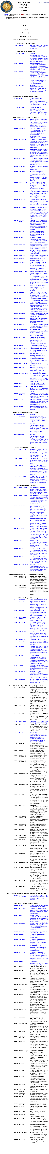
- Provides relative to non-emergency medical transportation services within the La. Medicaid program (39, 369)
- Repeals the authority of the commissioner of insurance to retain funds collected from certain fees (39, 918)
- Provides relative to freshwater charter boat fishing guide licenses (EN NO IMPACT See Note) (39, 402)
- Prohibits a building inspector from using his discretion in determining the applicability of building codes (39, 246)
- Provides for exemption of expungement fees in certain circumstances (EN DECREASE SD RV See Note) (38, 1079)
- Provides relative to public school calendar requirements (39, 168)
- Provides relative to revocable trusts (38, 1090)
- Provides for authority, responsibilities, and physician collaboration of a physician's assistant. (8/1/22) (38, 613)
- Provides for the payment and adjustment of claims (39, 346)
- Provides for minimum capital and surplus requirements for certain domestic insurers (39, 980)
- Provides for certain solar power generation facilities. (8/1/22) (38, 864)
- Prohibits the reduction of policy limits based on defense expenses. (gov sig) (39, 642)
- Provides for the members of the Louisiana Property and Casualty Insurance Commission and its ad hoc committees (39, 926)
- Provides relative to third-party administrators (38, 936)
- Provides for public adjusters (39, 360)
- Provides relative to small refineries (39, 986)
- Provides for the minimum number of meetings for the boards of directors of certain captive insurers (39, 911)
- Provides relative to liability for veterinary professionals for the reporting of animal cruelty (38, 1135)
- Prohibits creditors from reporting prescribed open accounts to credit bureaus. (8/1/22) (38, 841)
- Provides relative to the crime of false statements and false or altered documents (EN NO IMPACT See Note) (39, 1066)
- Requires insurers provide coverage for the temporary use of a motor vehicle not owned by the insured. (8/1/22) (39, 716)
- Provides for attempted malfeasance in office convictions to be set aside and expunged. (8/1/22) (39, 819)
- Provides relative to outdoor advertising (38, 384)
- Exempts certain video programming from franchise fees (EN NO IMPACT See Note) (39, 1005)
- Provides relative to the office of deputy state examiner (39, 326)
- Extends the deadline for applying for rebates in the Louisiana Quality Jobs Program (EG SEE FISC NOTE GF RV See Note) (39, 997)
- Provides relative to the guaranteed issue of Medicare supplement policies (38, 942)
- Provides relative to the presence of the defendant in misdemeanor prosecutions (39, 1099)
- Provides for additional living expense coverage (39, 314)
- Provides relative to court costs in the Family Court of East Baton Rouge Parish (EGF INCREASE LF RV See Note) (39, 559)
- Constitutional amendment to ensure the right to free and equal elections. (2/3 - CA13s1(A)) (39, 746)
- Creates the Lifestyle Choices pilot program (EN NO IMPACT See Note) (38, 240)
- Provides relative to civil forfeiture (39, 299)
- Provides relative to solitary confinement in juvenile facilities (38, 288)
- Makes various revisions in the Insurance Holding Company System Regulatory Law (39, 963)
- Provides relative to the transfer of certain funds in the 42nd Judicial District (39, 1033)
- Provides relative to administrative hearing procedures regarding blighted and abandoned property (39, 294)
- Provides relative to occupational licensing (39, 407)
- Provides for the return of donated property (38, 1103)
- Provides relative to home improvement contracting (38, 355)
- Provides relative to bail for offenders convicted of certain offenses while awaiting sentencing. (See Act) (38, 708)
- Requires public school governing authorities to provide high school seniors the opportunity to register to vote (39, 202)
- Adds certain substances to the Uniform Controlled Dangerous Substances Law (39, 1121)
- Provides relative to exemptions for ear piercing (39, 905)
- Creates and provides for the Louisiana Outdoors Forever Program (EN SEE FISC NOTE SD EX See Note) (39, 1012)
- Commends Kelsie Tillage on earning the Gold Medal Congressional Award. (38, 81)
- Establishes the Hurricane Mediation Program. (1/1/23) (37, 751)
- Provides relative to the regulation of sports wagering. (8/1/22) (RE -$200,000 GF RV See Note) (39, 461)
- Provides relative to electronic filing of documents (39, 1086)
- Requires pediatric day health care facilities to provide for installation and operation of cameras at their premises (39, 195)
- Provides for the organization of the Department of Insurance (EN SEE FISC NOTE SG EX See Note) (39, 973)
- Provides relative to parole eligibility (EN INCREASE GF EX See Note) (39, 252)
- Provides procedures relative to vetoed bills (38, 350)
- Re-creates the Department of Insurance (38, 931)
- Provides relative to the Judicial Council (39, 256)
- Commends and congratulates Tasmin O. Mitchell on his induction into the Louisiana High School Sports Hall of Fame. (39, 74)
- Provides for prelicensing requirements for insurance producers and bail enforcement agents (38, 948)
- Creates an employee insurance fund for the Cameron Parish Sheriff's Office (38, 1053)
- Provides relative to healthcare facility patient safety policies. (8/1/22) (38, 888)
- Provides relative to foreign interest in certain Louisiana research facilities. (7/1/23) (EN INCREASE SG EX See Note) (39, 479)
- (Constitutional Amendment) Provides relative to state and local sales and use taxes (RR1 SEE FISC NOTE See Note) (39, 567)
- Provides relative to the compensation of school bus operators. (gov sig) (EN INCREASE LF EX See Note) (38, 700)
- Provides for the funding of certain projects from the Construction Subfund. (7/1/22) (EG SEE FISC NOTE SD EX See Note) (39, 727)
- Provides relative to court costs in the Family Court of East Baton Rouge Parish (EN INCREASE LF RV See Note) (39, 551)
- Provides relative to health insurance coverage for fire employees (37, 233)
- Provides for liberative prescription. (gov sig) (39, 722)
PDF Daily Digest (44, 2)
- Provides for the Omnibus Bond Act (39, 967)
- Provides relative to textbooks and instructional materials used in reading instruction (39, 320)
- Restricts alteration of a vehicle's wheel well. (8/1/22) (39, 46)
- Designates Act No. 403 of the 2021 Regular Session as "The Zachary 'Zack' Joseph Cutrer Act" (39, 1072)
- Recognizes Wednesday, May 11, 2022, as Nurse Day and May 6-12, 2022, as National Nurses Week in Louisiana (39, 418)
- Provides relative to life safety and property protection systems (39, 389)
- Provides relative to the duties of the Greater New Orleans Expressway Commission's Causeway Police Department (38, 340)
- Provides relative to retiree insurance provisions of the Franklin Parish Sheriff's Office (39, 1059)
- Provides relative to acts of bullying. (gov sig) (39, 836)
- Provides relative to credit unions (38, 259)
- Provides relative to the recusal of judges (39, 1093)
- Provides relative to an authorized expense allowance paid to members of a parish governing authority (39, 332)
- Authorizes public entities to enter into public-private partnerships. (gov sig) (39, 667)
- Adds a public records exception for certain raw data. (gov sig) (38, 756)
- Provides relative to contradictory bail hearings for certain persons (38, 1141)
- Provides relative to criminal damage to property (38, 1115)
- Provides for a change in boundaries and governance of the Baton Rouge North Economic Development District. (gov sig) (39, 674)
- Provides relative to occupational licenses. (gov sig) (39, 681)
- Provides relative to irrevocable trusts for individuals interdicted (38, 1038)
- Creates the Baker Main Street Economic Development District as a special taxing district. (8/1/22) (39, 882)
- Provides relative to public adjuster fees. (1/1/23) (37, 619)
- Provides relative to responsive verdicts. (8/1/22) (38, 825)
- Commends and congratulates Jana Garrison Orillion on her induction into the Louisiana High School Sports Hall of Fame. (39, 66)
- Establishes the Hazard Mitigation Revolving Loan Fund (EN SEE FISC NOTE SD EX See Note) (39, 395)
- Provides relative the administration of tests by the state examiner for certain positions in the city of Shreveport (39, 161)
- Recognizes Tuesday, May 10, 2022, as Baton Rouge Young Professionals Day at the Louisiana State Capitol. (38, 89)
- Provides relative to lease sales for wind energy (39, 991)
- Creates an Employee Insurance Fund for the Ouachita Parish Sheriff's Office (39, 1019)
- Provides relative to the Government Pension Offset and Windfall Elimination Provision (39, 897)
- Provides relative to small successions (37, 1112)
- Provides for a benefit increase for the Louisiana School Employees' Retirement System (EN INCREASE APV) (39, 490)
